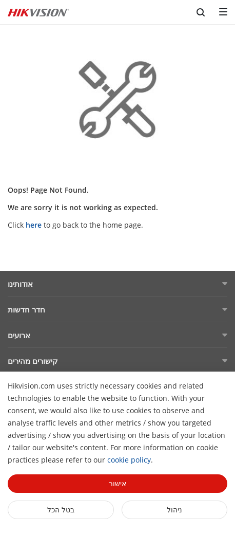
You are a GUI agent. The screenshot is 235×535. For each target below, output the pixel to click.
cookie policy (129, 460)
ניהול (174, 509)
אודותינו (20, 284)
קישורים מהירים (33, 361)
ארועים (19, 335)
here (34, 225)
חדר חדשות (26, 309)
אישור (117, 483)
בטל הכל (60, 509)
